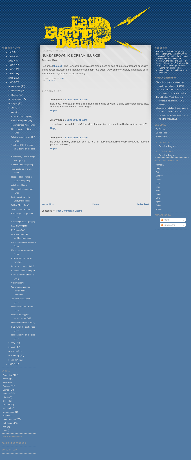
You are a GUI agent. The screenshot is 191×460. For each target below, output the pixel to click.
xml (4, 430)
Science (6, 415)
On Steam (160, 129)
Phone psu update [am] (21, 120)
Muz (158, 187)
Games (6, 390)
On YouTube (161, 133)
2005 (11, 73)
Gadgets (6, 386)
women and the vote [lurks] (23, 322)
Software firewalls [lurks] (22, 165)
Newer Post (48, 204)
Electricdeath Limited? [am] (23, 270)
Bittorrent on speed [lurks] (22, 266)
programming (8, 412)
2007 (11, 65)
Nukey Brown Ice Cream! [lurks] (71, 55)
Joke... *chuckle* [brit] (20, 209)
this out (57, 66)
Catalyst (159, 176)
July (13, 108)
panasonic (7, 408)
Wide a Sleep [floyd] (20, 205)
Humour (6, 393)
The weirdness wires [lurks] (23, 125)
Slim (158, 198)
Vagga (158, 209)
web (4, 427)
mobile (6, 401)
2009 (11, 56)
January (15, 360)
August (14, 103)
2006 (11, 69)
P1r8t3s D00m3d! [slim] (21, 116)
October (15, 95)
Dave (158, 179)
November (16, 91)
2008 (11, 61)
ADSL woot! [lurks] (19, 185)
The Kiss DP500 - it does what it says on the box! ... (23, 148)
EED (5, 382)
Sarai (158, 190)
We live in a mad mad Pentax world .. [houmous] (20, 290)
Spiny (158, 202)
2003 (11, 82)
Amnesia (160, 165)
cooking (6, 379)
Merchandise (161, 136)
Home (95, 204)
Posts (165, 220)
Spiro (158, 205)
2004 (11, 78)
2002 (11, 364)
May (13, 343)
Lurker (158, 183)
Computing (7, 375)
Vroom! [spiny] (17, 283)
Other (5, 405)
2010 (11, 52)
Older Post (143, 204)
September (16, 99)
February (15, 355)
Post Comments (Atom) (69, 210)
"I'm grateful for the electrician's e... (171, 115)
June (13, 112)
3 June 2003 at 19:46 (76, 99)
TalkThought (8, 423)
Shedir (159, 194)
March (14, 351)
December (16, 86)
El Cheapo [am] (18, 230)
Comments (168, 225)
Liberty (6, 397)
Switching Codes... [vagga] (23, 222)
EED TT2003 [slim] (19, 226)
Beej (158, 168)
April (13, 347)
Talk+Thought (9, 419)
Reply (53, 110)
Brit (157, 172)
